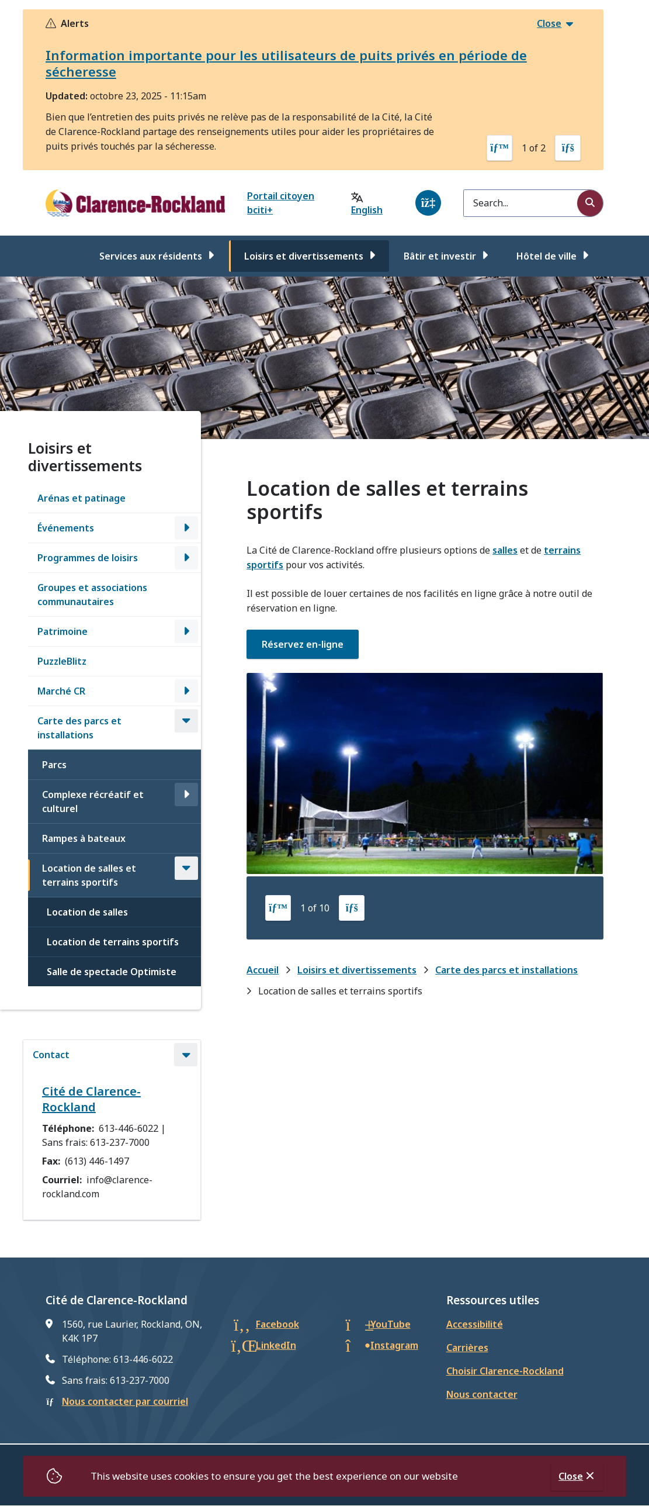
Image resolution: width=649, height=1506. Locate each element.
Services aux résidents (150, 256)
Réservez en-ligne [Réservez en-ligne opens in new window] (302, 644)
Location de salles (87, 912)
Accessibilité (474, 1324)
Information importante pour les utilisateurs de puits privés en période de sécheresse (286, 63)
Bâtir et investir (440, 256)
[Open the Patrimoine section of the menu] (186, 631)
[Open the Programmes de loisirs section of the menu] (186, 557)
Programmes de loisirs (87, 557)
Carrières (467, 1347)
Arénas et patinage (81, 498)
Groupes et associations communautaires (92, 594)
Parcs (54, 764)
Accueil (263, 969)
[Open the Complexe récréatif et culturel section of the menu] (186, 794)
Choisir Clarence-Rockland (505, 1371)
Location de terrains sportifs (113, 941)
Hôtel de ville (546, 256)
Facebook (277, 1324)
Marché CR (61, 691)
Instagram (394, 1345)
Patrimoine (62, 631)
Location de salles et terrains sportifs (89, 875)
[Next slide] (568, 148)
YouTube (390, 1324)
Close (570, 1476)
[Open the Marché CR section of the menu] (186, 691)
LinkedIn (276, 1345)
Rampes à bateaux (84, 838)
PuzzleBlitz (61, 661)
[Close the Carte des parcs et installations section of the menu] (186, 721)
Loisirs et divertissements (303, 256)
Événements (65, 527)
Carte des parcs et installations (79, 727)
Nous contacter (482, 1394)
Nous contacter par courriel (125, 1401)
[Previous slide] (499, 148)
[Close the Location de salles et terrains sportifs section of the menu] (186, 868)
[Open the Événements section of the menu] (186, 528)
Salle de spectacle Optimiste (111, 971)
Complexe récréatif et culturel (93, 801)
